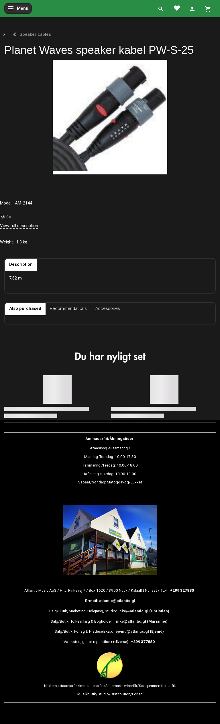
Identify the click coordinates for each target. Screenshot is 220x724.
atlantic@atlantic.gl (117, 600)
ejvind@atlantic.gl (132, 631)
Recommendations (68, 308)
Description (21, 264)
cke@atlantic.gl (133, 611)
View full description (19, 225)
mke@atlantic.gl (131, 621)
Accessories (107, 308)
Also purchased (25, 308)
